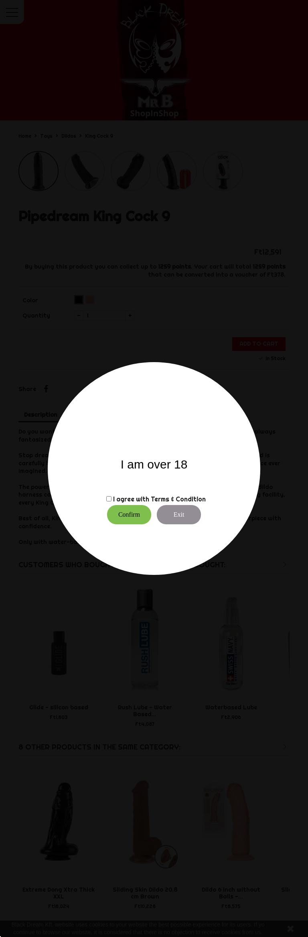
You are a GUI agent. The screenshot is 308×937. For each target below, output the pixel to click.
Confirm (129, 514)
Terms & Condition (178, 499)
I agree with (131, 499)
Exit (179, 514)
